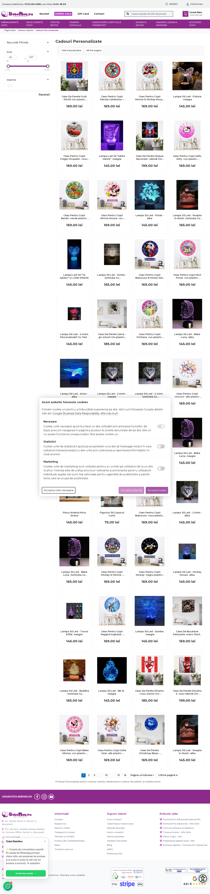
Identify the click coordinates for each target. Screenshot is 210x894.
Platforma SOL (114, 853)
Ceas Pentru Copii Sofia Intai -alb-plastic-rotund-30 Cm (112, 752)
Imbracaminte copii (10, 24)
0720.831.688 (11, 837)
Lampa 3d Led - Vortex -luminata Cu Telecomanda (111, 276)
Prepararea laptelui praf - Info (179, 841)
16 (125, 775)
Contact (99, 13)
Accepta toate (157, 490)
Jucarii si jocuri (141, 24)
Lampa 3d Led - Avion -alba (74, 395)
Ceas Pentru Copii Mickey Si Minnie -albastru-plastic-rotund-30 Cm (112, 573)
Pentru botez (55, 24)
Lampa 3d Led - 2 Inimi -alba (187, 514)
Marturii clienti (62, 828)
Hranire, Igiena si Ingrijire (166, 24)
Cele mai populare (71, 50)
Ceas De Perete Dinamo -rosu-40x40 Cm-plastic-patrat (149, 692)
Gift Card (83, 13)
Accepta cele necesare (59, 490)
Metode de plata (116, 828)
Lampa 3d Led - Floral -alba (150, 217)
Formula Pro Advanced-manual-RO (181, 819)
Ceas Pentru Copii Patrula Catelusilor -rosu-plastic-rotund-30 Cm (112, 98)
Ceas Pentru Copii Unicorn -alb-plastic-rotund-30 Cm (187, 395)
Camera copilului (75, 24)
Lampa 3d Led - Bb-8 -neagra (112, 692)
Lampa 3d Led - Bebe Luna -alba (187, 336)
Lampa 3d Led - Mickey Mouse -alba (187, 573)
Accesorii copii (195, 24)
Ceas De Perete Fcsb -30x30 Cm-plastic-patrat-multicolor (74, 98)
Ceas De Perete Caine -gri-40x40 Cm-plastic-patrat (112, 336)
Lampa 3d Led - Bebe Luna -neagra (187, 455)
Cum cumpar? (114, 819)
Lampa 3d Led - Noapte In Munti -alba (187, 752)
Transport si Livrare (64, 832)
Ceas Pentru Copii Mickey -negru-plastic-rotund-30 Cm (149, 573)
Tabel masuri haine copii (120, 823)
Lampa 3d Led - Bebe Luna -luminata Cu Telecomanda (74, 573)
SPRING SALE (63, 13)
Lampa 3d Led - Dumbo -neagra (149, 633)
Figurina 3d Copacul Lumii (112, 514)
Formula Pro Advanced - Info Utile (181, 823)
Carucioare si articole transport (106, 24)
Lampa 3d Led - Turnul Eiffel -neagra (74, 633)
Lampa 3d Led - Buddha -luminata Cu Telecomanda (74, 692)
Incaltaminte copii (34, 24)
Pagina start (10, 30)
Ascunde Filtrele (28, 42)
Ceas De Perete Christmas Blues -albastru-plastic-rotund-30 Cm (149, 752)
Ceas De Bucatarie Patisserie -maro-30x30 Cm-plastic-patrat (187, 633)
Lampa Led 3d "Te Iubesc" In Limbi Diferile (74, 276)
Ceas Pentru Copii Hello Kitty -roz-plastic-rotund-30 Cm (187, 157)
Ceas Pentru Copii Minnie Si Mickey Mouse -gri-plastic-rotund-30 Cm (149, 98)
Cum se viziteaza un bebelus (178, 828)
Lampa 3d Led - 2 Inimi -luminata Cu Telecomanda (149, 395)
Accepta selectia (131, 490)
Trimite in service (63, 849)
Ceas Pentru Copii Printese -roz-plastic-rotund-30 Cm (150, 336)
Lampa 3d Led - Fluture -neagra (187, 98)
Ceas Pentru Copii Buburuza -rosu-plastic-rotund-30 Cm (149, 514)
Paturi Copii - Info (172, 836)
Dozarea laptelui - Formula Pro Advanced (185, 845)
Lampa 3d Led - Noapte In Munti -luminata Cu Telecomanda (187, 217)
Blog (109, 845)
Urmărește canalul (26, 873)
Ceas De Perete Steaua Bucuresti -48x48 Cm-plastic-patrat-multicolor (149, 157)
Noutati (44, 13)
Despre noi (60, 823)
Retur (57, 845)
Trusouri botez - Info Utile (177, 832)
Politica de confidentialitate (69, 841)
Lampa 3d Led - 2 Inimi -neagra (112, 395)
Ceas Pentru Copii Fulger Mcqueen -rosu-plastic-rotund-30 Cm (74, 157)
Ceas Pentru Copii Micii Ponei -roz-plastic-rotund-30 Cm (187, 276)
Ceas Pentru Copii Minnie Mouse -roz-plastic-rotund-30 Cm (112, 217)
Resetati (44, 94)
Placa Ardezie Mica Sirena (74, 514)
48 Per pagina (93, 50)
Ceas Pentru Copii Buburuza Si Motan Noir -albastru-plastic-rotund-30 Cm (149, 276)
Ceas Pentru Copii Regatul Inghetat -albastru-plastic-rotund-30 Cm (112, 633)
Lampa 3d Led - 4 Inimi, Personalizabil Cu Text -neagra (74, 336)
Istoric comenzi (115, 832)
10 (106, 775)
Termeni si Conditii (64, 836)
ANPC (110, 849)
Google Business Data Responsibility (76, 413)
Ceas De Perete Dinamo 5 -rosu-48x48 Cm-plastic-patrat (187, 692)
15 (118, 775)
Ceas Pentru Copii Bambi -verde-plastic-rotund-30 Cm (74, 217)
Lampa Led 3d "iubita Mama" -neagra (112, 157)
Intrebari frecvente (117, 841)
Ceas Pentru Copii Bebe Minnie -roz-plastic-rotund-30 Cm (74, 752)
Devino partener (115, 836)
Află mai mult (109, 413)
